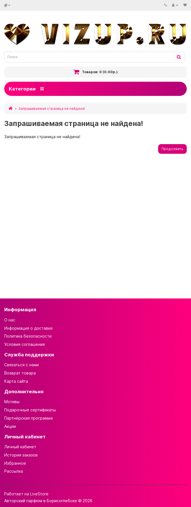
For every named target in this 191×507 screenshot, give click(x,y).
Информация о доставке (28, 328)
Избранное (15, 463)
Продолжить (172, 149)
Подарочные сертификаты (30, 409)
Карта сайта (16, 381)
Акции (10, 426)
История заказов (21, 455)
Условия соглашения (24, 344)
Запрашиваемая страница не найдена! (51, 108)
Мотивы (12, 401)
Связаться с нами (21, 364)
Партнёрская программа (28, 418)
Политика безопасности (28, 336)
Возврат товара (20, 373)
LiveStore (39, 493)
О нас (9, 319)
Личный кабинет (20, 446)
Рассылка (13, 471)
